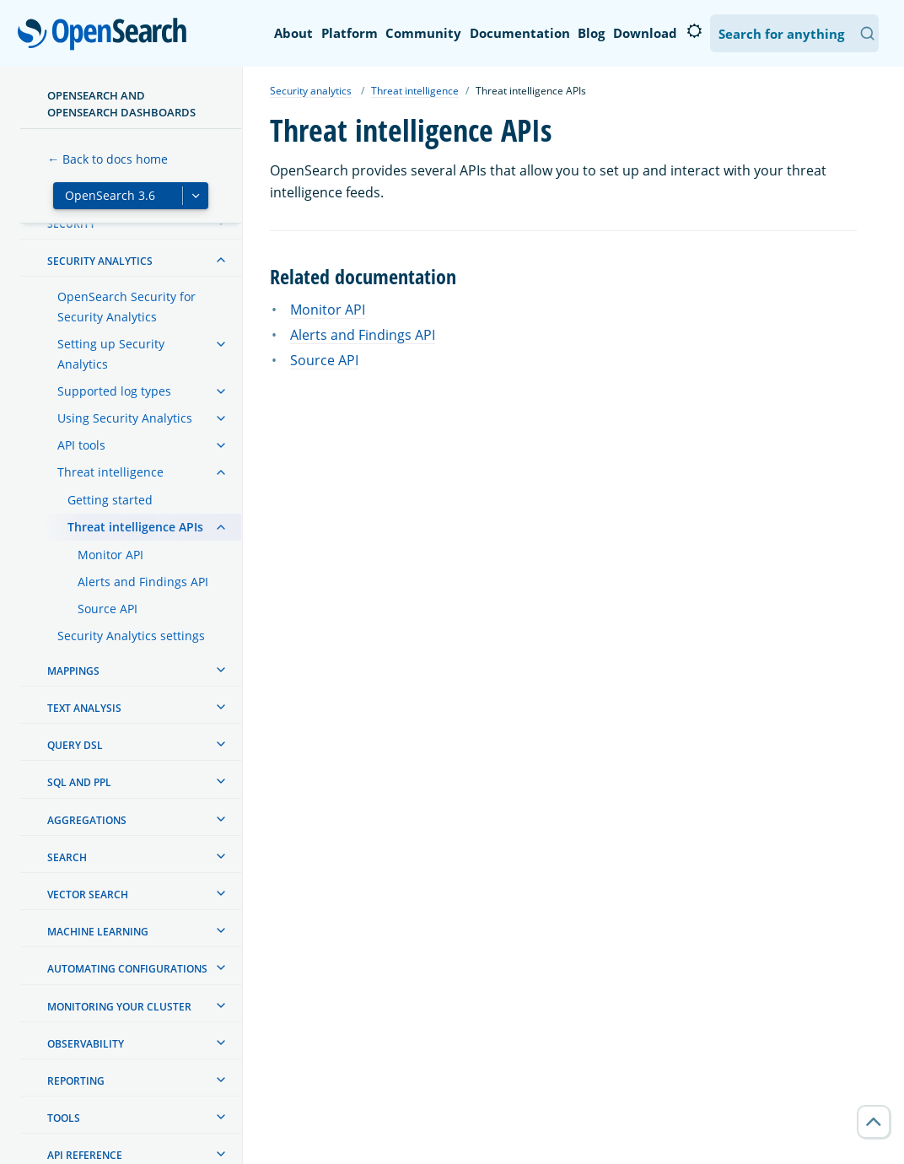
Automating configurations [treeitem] (127, 969)
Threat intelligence (415, 91)
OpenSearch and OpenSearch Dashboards (121, 104)
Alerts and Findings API (362, 335)
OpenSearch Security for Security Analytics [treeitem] (126, 306)
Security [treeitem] (71, 224)
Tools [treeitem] (63, 1118)
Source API (324, 360)
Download (645, 32)
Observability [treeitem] (85, 1044)
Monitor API (327, 309)
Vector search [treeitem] (87, 894)
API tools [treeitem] (81, 445)
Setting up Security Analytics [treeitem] (110, 354)
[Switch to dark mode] (694, 31)
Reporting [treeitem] (76, 1081)
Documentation (520, 32)
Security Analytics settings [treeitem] (131, 636)
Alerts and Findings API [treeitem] (143, 582)
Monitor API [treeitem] (110, 555)
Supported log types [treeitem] (114, 391)
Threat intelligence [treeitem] (110, 472)
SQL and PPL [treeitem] (79, 782)
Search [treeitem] (67, 857)
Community (423, 32)
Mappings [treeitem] (73, 671)
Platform (349, 32)
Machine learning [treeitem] (97, 931)
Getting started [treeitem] (110, 500)
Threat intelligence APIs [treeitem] (135, 527)
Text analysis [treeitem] (84, 708)
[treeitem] (220, 259)
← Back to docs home (107, 159)
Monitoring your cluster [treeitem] (119, 1007)
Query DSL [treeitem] (75, 745)
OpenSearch (107, 35)
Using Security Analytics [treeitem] (124, 418)
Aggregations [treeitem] (86, 820)
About (293, 32)
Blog (591, 32)
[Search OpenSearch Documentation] (794, 33)
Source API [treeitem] (107, 609)
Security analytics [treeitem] (100, 261)
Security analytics (311, 91)
